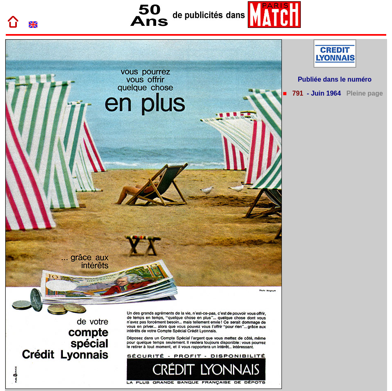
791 (297, 93)
